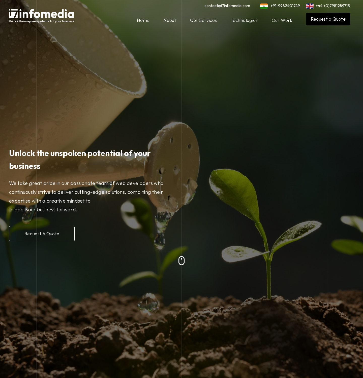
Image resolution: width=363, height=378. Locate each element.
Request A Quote (43, 233)
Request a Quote (328, 19)
